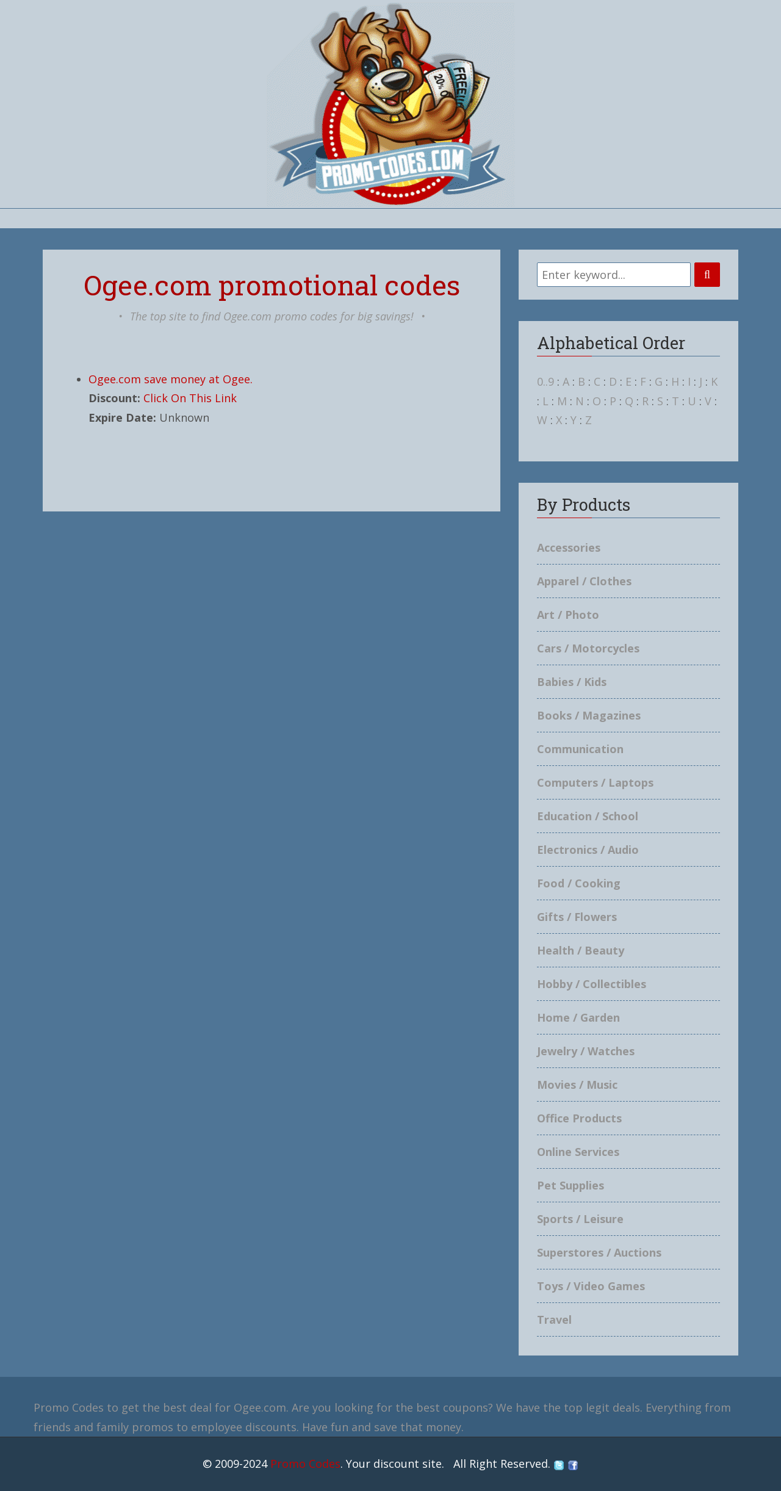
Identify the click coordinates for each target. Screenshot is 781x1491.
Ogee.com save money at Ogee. (170, 379)
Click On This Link (190, 398)
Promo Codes (305, 1463)
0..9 (545, 381)
